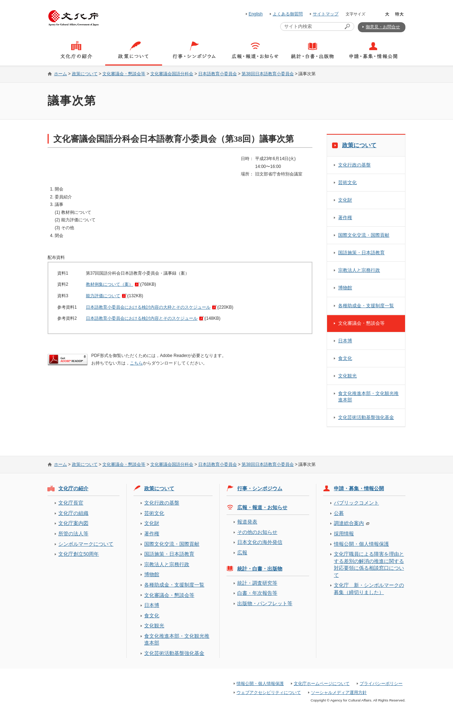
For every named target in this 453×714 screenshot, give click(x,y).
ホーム (60, 73)
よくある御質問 (288, 13)
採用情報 (344, 533)
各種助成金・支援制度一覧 (366, 305)
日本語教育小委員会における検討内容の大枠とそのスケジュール (148, 307)
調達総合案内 (349, 523)
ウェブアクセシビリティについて (269, 692)
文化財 (345, 200)
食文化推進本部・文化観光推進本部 (368, 396)
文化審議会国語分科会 (171, 73)
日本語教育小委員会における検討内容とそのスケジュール (142, 318)
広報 (242, 552)
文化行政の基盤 (354, 165)
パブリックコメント (356, 503)
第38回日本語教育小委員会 (267, 73)
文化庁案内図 (73, 523)
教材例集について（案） (109, 284)
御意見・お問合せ (383, 26)
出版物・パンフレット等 (264, 603)
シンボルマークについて (85, 544)
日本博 (345, 340)
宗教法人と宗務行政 (359, 270)
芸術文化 (347, 182)
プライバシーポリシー (381, 683)
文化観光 (347, 375)
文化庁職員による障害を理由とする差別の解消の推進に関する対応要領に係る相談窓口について (369, 564)
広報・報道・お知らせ (262, 507)
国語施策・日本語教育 (361, 252)
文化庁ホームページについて (322, 683)
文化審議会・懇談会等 (123, 73)
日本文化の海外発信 (259, 542)
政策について (85, 73)
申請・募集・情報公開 (359, 488)
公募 (339, 513)
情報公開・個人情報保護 (361, 544)
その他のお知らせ (257, 532)
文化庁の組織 (73, 513)
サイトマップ (325, 13)
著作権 (345, 217)
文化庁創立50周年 (78, 554)
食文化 (345, 358)
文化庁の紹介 (73, 488)
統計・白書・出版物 (259, 568)
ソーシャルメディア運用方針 (339, 692)
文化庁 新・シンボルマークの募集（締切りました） (369, 588)
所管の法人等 (73, 533)
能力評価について (103, 295)
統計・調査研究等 (257, 583)
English (256, 13)
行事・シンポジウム (259, 488)
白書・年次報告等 (257, 593)
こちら (136, 363)
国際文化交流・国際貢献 (363, 235)
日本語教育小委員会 (217, 73)
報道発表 (247, 522)
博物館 (345, 287)
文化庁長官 (70, 503)
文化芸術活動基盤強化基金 (366, 417)
